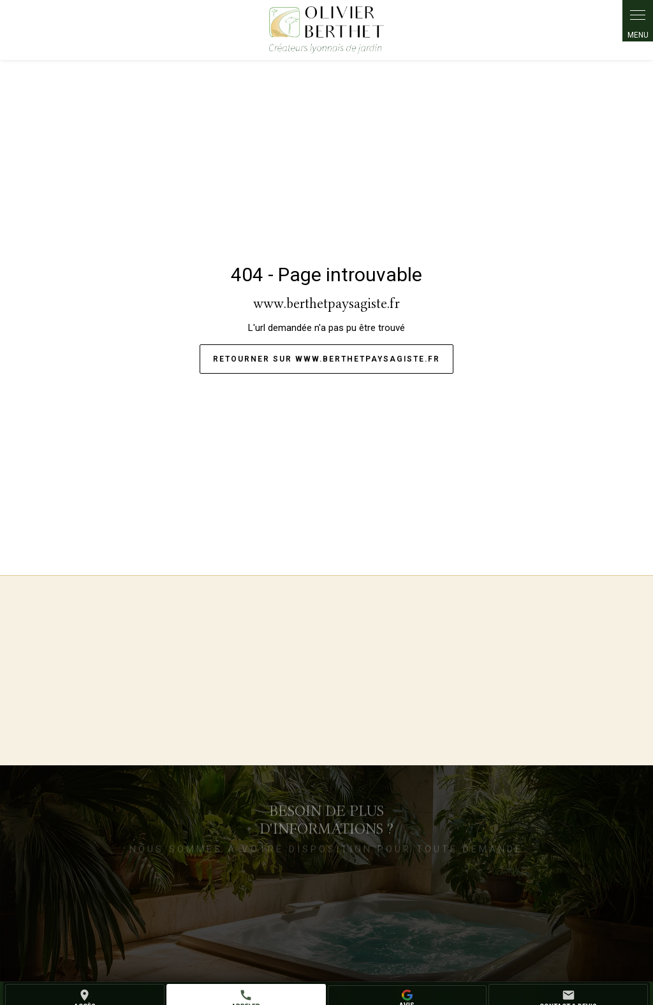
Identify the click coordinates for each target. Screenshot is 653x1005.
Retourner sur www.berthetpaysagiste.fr (326, 359)
